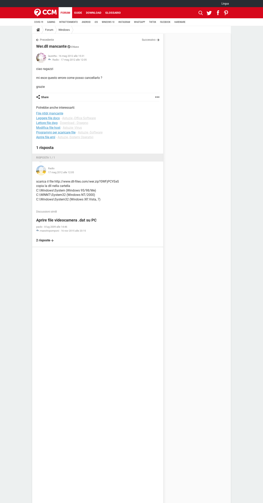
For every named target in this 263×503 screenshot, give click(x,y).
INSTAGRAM (124, 22)
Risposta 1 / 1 (45, 157)
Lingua (225, 3)
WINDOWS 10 (108, 22)
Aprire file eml (45, 137)
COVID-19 (38, 22)
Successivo (149, 39)
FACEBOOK (165, 22)
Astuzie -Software (90, 132)
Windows (64, 29)
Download (93, 12)
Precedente (47, 39)
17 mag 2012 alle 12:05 (74, 59)
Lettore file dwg (47, 123)
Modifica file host (48, 128)
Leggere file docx (48, 118)
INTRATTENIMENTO (68, 22)
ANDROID (86, 22)
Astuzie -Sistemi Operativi (75, 137)
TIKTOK (152, 22)
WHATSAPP (139, 22)
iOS (96, 22)
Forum (65, 12)
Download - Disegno (74, 123)
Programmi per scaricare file (55, 132)
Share (45, 97)
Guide (78, 12)
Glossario (113, 12)
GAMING (51, 22)
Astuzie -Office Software (79, 118)
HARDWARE (180, 22)
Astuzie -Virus (72, 128)
